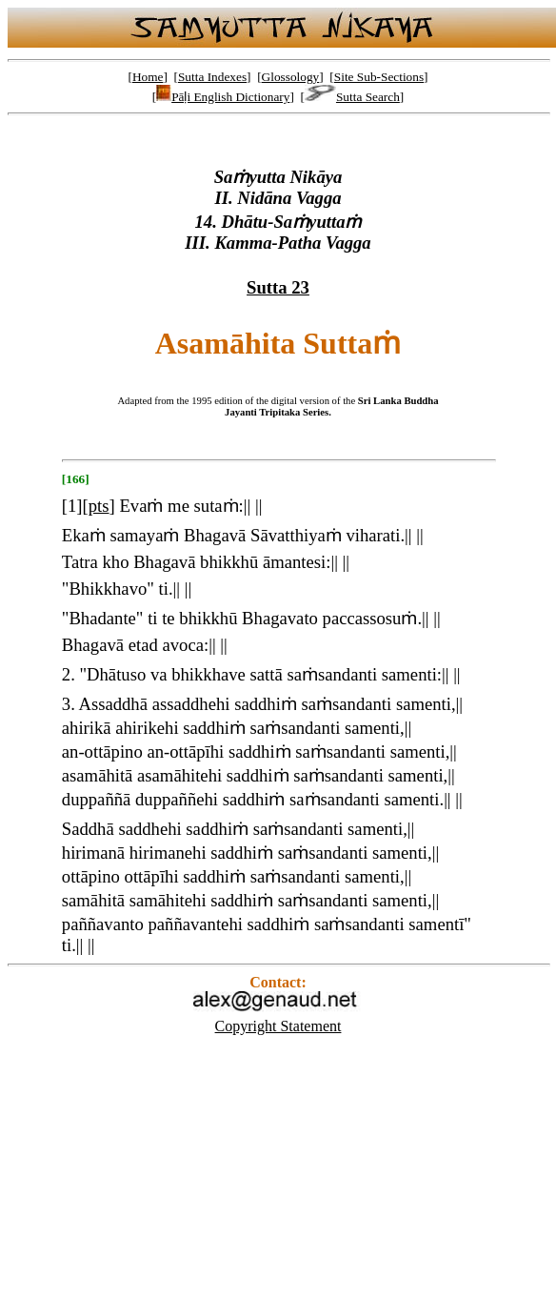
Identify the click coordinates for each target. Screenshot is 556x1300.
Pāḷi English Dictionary (222, 97)
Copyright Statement (278, 1026)
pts (99, 506)
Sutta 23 (278, 287)
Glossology (291, 77)
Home (148, 77)
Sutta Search (352, 97)
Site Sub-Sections (379, 77)
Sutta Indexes (212, 77)
